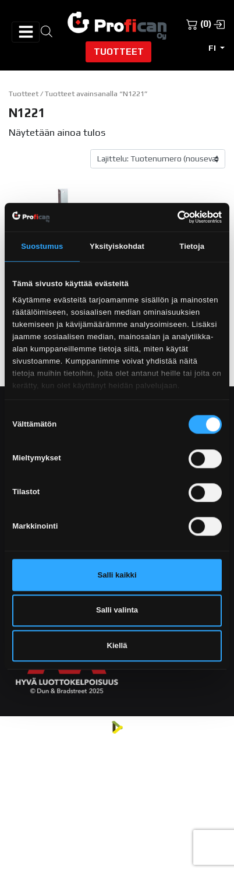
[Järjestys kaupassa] (157, 159)
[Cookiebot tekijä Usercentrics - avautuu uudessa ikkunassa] (171, 216)
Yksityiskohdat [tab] (117, 246)
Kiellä (117, 645)
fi (213, 47)
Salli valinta (117, 610)
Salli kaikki (116, 575)
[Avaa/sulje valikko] (26, 32)
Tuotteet (119, 51)
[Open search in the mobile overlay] (46, 31)
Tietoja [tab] (191, 246)
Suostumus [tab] (42, 246)
